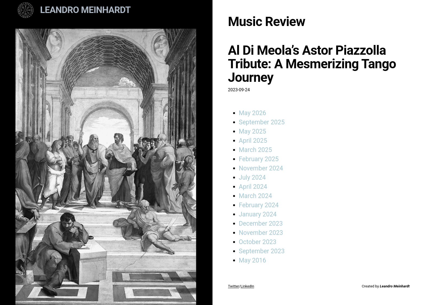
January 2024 (258, 214)
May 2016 (252, 260)
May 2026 (252, 113)
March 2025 (255, 150)
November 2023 (261, 232)
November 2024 (261, 168)
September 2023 (262, 251)
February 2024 (259, 205)
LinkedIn (247, 286)
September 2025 (262, 122)
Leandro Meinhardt (85, 10)
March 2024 (255, 196)
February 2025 (259, 159)
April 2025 (253, 140)
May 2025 (252, 131)
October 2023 (257, 242)
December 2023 (261, 223)
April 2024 (253, 186)
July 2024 (252, 177)
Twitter (233, 286)
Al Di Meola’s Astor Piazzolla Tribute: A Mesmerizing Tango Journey (312, 64)
